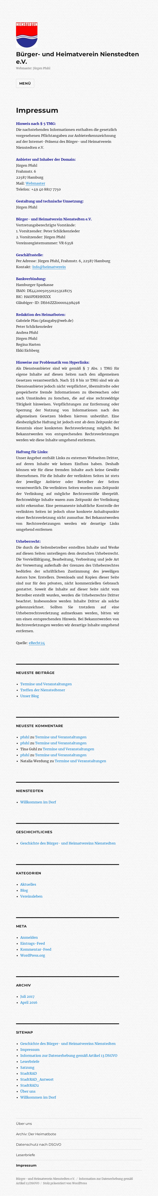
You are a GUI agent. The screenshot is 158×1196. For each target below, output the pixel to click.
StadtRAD (28, 1073)
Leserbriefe (29, 1061)
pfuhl (24, 737)
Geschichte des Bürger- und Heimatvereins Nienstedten (68, 843)
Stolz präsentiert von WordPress (65, 1183)
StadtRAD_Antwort (37, 1079)
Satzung (27, 1067)
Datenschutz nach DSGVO (38, 1144)
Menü (25, 83)
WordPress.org (32, 955)
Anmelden (29, 937)
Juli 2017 (27, 996)
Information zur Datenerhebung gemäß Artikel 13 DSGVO (68, 1055)
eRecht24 (37, 643)
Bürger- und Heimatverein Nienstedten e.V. (45, 1179)
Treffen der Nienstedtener (42, 690)
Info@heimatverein (49, 267)
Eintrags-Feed (32, 943)
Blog (24, 890)
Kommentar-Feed (35, 949)
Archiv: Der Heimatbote (36, 1134)
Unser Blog (29, 696)
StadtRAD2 (29, 1085)
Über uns (27, 1091)
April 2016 (28, 1002)
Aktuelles (28, 884)
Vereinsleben (31, 896)
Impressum (30, 1049)
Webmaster (35, 183)
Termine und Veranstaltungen (46, 684)
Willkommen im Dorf (38, 802)
